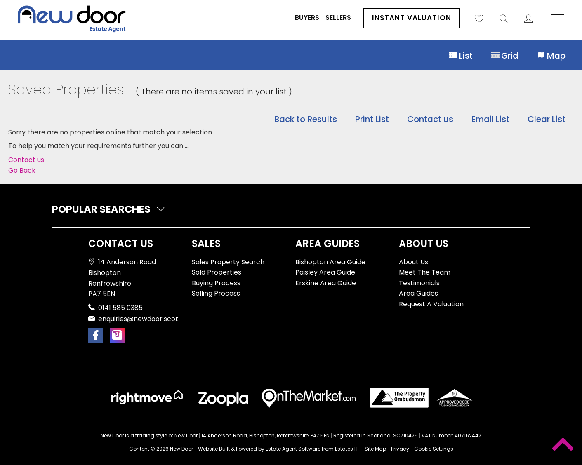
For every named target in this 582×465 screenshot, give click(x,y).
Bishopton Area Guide (330, 262)
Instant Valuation (411, 18)
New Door (181, 448)
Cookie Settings (433, 448)
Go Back (21, 170)
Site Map (375, 448)
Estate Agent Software (293, 448)
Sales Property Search (228, 262)
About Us (413, 262)
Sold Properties (216, 272)
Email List (490, 119)
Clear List (547, 119)
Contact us (430, 119)
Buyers (307, 17)
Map (551, 56)
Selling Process (216, 293)
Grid (504, 56)
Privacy (400, 448)
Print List (372, 119)
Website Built (214, 448)
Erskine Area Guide (325, 283)
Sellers (338, 17)
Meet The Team (424, 272)
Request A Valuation (431, 304)
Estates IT (346, 448)
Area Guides (418, 293)
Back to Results (305, 119)
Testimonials (419, 283)
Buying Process (216, 283)
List (461, 56)
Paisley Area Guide (325, 272)
